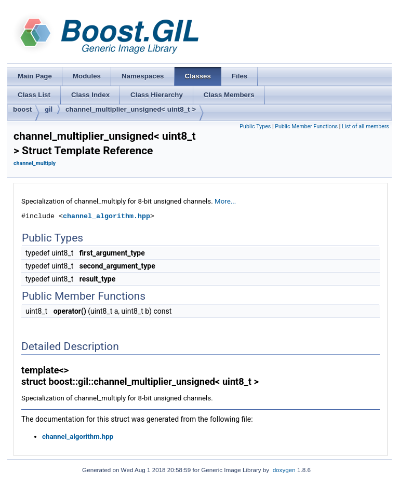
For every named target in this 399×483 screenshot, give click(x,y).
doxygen (284, 469)
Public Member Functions (306, 126)
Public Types (255, 126)
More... (225, 201)
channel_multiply (35, 163)
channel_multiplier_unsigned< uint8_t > (130, 109)
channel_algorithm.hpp (106, 216)
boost (22, 109)
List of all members (365, 126)
